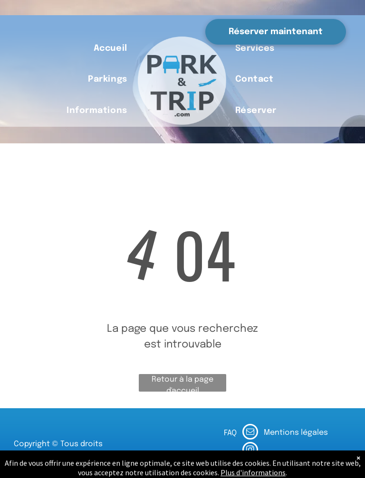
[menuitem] (110, 48)
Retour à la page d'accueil (182, 383)
